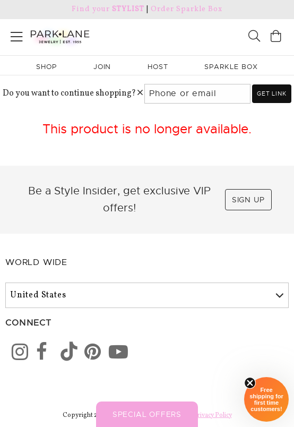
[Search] (254, 37)
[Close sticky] (250, 383)
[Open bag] (276, 37)
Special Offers (147, 414)
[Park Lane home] (73, 35)
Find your (108, 9)
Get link (271, 93)
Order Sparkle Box (186, 9)
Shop (46, 66)
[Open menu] (16, 34)
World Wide (36, 262)
